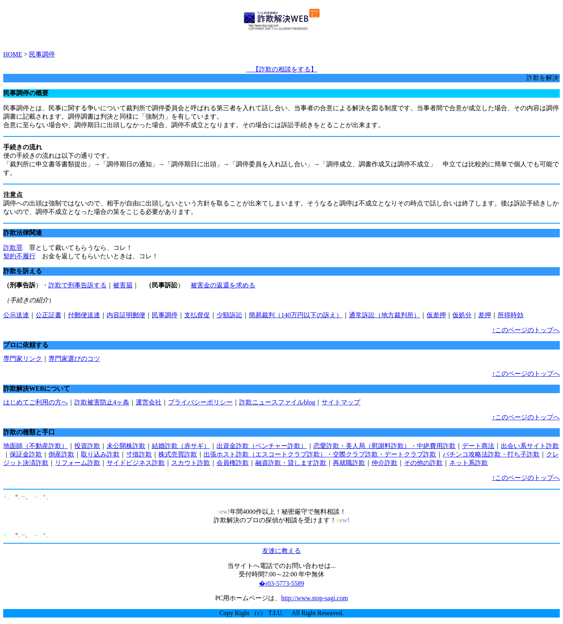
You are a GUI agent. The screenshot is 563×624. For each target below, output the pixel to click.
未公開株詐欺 (126, 445)
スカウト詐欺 (190, 462)
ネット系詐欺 (468, 462)
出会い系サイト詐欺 (530, 445)
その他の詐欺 (423, 462)
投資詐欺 (87, 445)
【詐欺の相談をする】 (281, 69)
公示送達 (16, 315)
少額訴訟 (229, 315)
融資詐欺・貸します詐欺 (290, 462)
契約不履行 (19, 256)
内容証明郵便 (126, 315)
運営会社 (149, 402)
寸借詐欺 (139, 454)
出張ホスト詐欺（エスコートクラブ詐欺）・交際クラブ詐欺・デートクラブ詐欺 (320, 454)
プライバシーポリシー (200, 402)
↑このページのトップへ (526, 330)
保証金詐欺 (26, 454)
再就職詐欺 (349, 462)
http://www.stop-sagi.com (314, 598)
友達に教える (281, 550)
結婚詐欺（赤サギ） (181, 445)
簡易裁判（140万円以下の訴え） (295, 315)
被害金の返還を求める (223, 285)
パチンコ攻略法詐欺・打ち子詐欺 (491, 454)
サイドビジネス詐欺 (136, 462)
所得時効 (510, 315)
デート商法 (478, 445)
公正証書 (48, 315)
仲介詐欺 (384, 462)
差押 (484, 315)
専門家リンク (22, 358)
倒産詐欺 (61, 454)
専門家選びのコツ (74, 358)
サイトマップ (340, 402)
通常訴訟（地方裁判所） (384, 315)
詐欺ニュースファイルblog (277, 402)
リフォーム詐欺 (77, 462)
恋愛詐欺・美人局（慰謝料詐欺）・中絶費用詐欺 (384, 445)
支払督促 (197, 315)
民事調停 (42, 54)
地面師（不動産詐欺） (35, 445)
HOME (12, 54)
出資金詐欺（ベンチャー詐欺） (261, 445)
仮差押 (436, 315)
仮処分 (462, 315)
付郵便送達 (84, 315)
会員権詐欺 (232, 462)
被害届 (122, 285)
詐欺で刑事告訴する (77, 285)
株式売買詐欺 (177, 454)
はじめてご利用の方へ (35, 402)
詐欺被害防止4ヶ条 (101, 402)
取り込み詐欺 (100, 454)
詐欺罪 (13, 247)
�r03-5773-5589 (281, 583)
